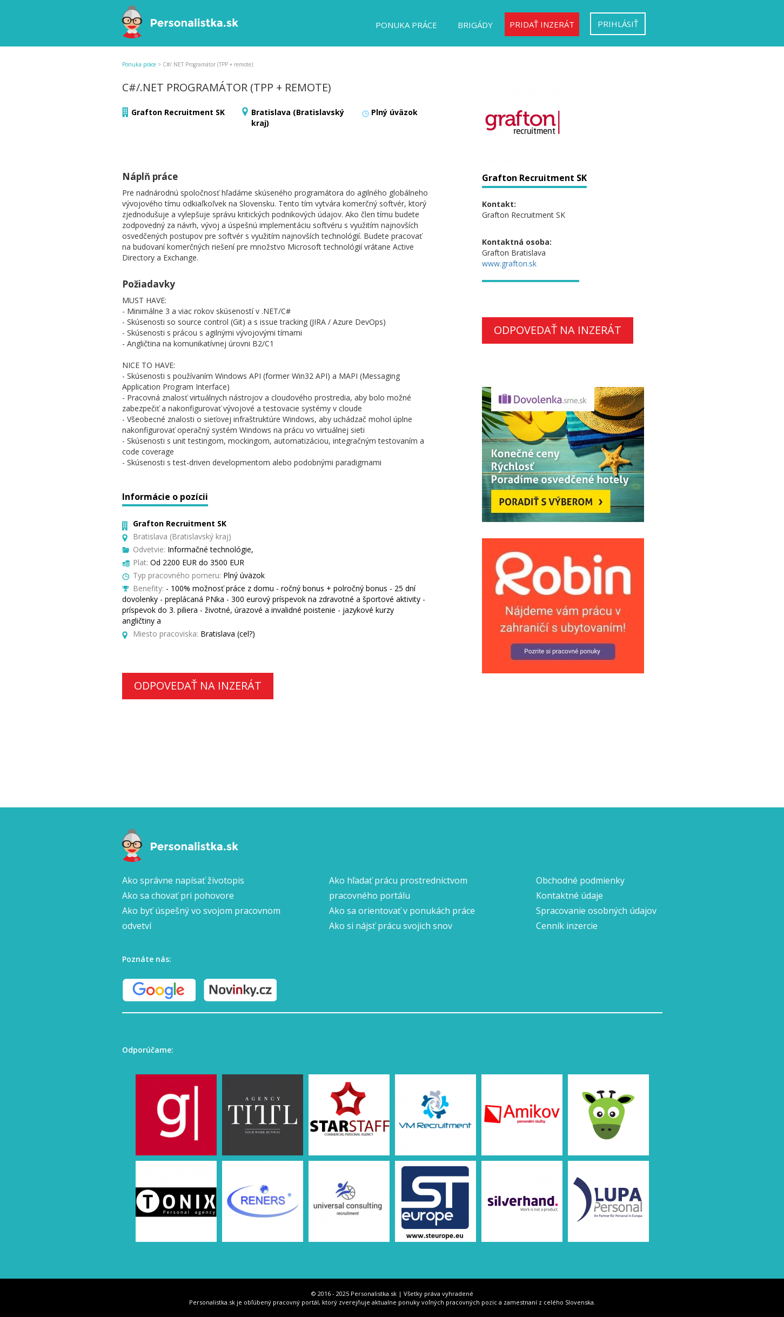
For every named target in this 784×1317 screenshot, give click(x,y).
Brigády (475, 24)
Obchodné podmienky (580, 880)
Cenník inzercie (567, 926)
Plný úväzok (394, 112)
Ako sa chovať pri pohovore (178, 895)
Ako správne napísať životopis (183, 880)
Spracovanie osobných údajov (596, 911)
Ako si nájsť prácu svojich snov (390, 926)
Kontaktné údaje (569, 895)
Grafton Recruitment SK (178, 112)
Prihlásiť (618, 23)
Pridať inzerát (542, 24)
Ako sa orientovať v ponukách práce (402, 911)
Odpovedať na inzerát (198, 685)
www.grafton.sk (509, 263)
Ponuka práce (406, 24)
